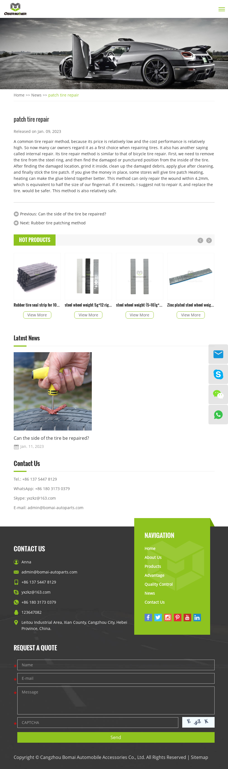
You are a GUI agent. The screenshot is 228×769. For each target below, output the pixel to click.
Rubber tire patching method (58, 222)
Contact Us (27, 464)
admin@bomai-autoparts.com (55, 507)
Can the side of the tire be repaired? (72, 214)
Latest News (27, 338)
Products (153, 566)
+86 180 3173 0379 (52, 488)
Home (19, 95)
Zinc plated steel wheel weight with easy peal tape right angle (190, 305)
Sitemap (199, 757)
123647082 (31, 612)
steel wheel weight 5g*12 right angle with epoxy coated (88, 305)
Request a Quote (35, 647)
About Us (153, 557)
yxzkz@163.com (41, 498)
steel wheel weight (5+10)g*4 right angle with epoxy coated (139, 305)
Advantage (154, 575)
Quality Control (159, 584)
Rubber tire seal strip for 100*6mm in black (37, 305)
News (36, 95)
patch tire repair (63, 95)
